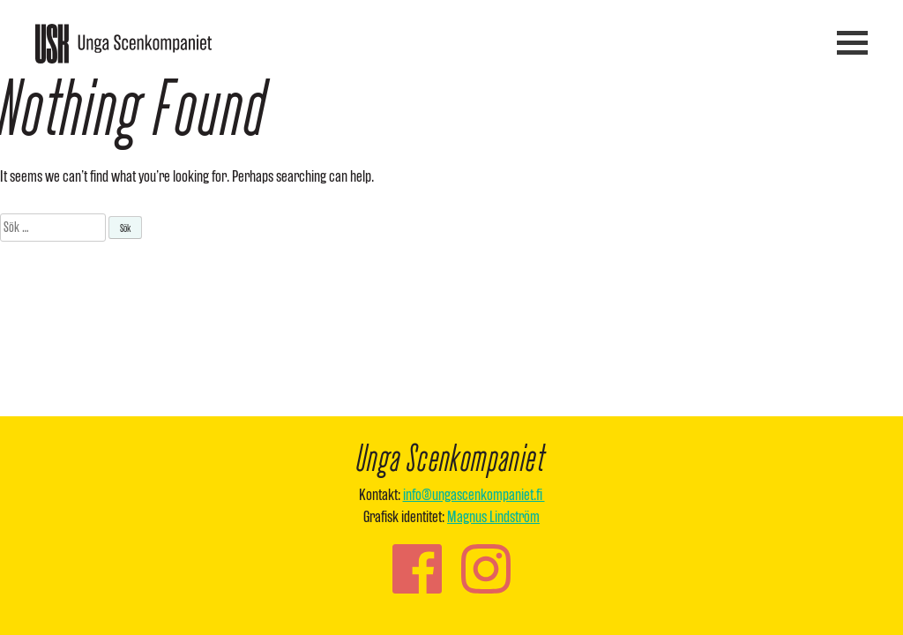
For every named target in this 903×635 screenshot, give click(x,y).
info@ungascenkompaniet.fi (474, 494)
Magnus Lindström (493, 516)
